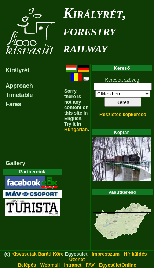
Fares (13, 104)
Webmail (50, 265)
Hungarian (76, 129)
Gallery (15, 163)
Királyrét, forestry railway (94, 30)
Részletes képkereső (122, 114)
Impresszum (106, 254)
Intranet (73, 265)
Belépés (27, 265)
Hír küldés (135, 254)
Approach (19, 86)
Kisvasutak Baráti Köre (37, 254)
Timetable (19, 95)
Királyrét (17, 70)
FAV (90, 265)
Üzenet (77, 259)
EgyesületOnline (117, 265)
